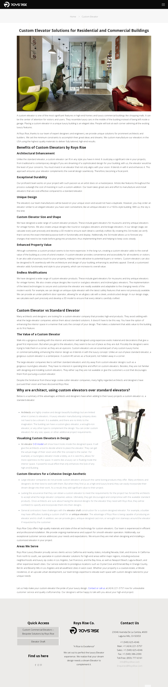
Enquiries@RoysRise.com (129, 665)
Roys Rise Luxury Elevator (29, 552)
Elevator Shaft (38, 641)
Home (73, 16)
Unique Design (27, 197)
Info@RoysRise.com (130, 661)
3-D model (38, 444)
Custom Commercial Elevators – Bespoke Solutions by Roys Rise (38, 631)
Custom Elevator (90, 16)
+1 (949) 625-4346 (129, 642)
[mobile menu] (163, 4)
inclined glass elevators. (117, 282)
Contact (92, 588)
